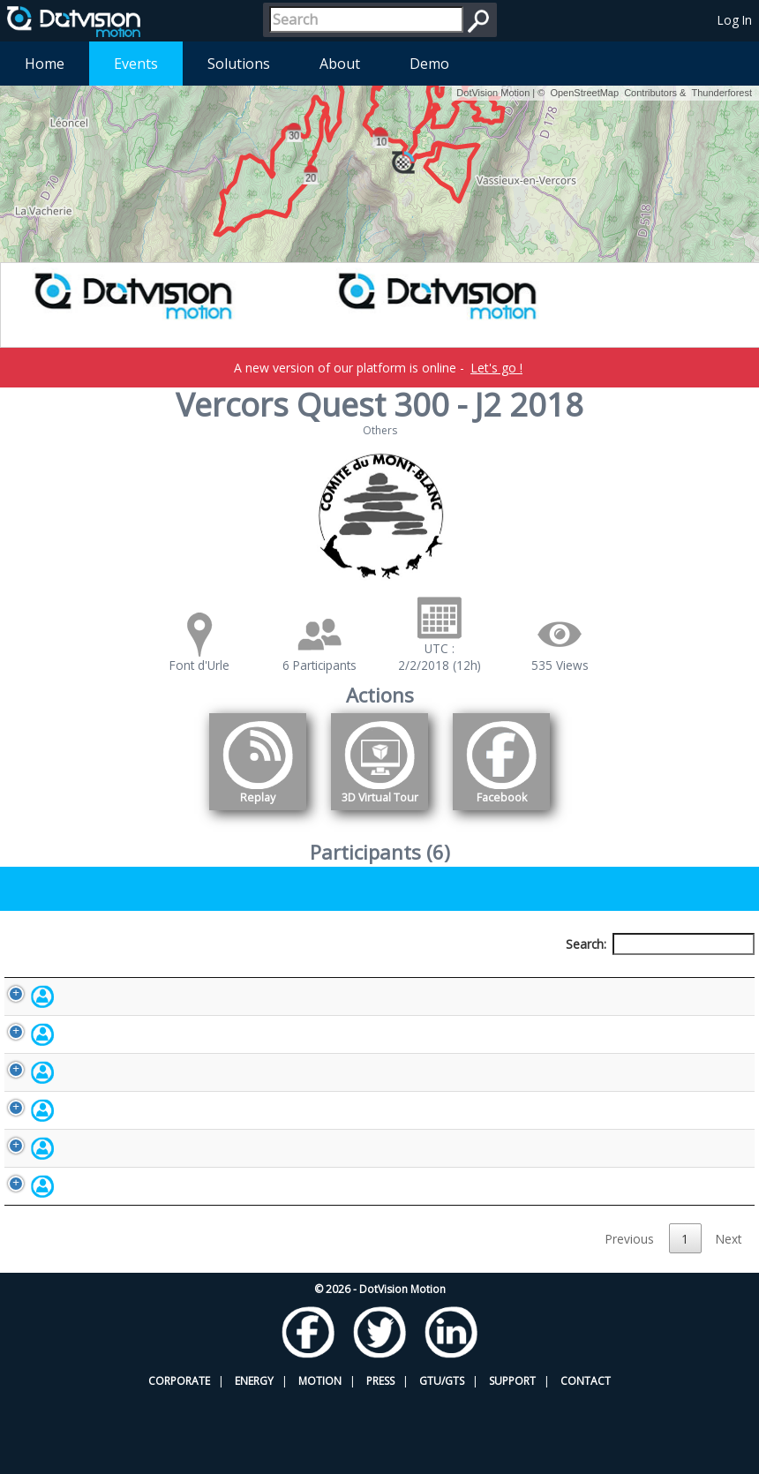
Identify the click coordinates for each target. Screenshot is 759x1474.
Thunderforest (722, 92)
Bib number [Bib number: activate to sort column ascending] (332, 976)
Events (136, 63)
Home (44, 63)
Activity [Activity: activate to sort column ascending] (590, 976)
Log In (735, 19)
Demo (429, 63)
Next (728, 1314)
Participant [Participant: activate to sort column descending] (108, 976)
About (339, 63)
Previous (629, 1314)
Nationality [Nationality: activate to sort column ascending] (470, 976)
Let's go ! (496, 367)
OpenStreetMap (584, 92)
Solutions (238, 63)
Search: (660, 944)
